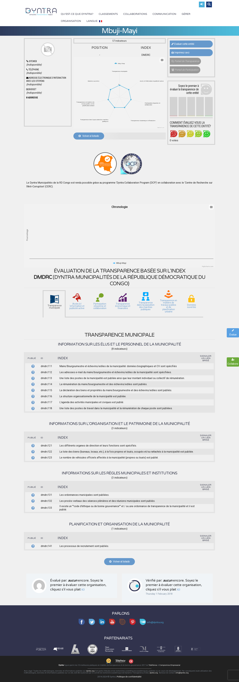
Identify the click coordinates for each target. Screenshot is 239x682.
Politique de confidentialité (129, 676)
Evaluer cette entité (182, 43)
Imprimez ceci (180, 52)
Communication (164, 14)
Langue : (94, 21)
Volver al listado (88, 135)
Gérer (186, 14)
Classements (108, 14)
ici (83, 589)
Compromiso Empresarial (169, 665)
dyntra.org (90, 671)
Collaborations (135, 14)
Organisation (71, 21)
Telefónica (153, 665)
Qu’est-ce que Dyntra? (77, 14)
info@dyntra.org (182, 673)
